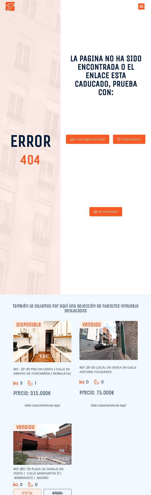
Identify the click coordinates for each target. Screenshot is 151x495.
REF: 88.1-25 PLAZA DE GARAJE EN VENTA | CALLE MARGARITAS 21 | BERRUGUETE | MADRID (38, 473)
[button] (141, 6)
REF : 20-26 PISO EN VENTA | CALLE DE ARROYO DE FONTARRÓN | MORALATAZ (42, 372)
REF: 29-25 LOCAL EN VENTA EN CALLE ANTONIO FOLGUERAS (108, 369)
